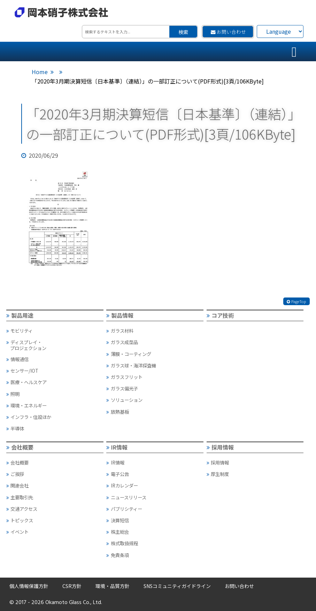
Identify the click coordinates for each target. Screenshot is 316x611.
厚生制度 (218, 473)
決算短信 (117, 520)
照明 (13, 393)
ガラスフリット (124, 376)
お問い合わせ (228, 31)
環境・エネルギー (26, 405)
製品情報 (119, 315)
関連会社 (17, 485)
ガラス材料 (119, 330)
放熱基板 (117, 411)
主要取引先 (19, 497)
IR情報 (117, 447)
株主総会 (117, 531)
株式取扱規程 (122, 543)
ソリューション (124, 399)
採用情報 (220, 447)
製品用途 (19, 315)
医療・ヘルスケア (26, 382)
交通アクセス (21, 508)
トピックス (19, 520)
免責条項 (117, 555)
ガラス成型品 (122, 342)
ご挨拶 (15, 473)
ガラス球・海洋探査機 (131, 365)
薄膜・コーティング (128, 353)
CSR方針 (72, 585)
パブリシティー (124, 508)
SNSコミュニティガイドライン (177, 585)
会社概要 (19, 447)
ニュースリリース (126, 497)
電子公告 (117, 473)
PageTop (296, 301)
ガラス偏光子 (122, 388)
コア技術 (220, 315)
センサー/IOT (22, 370)
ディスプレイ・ (54, 345)
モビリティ (19, 330)
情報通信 (17, 359)
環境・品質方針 (112, 585)
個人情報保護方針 (28, 585)
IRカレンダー (122, 485)
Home (40, 72)
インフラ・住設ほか (28, 416)
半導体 (15, 428)
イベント (17, 531)
